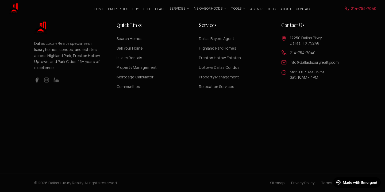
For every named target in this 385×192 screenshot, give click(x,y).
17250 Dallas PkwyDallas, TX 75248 (306, 40)
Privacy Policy (302, 182)
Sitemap (277, 182)
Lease (160, 9)
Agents (257, 9)
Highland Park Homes (217, 48)
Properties (118, 9)
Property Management (137, 67)
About (286, 9)
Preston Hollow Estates (220, 57)
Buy (135, 9)
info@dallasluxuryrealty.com (314, 62)
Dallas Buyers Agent (216, 38)
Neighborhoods (210, 8)
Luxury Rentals (129, 57)
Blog (272, 9)
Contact (304, 9)
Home (99, 9)
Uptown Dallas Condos (219, 67)
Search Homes (130, 38)
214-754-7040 (302, 52)
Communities (128, 86)
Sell (147, 9)
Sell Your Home (130, 48)
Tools (238, 8)
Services (180, 8)
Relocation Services (216, 86)
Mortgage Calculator (135, 76)
